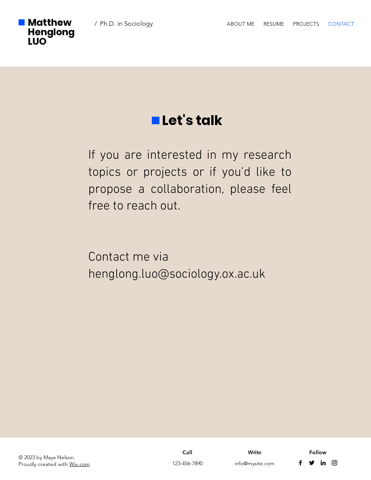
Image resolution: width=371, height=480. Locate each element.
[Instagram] (334, 462)
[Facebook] (300, 462)
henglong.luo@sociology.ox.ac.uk (176, 274)
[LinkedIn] (323, 462)
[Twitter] (311, 462)
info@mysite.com (254, 463)
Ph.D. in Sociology (127, 23)
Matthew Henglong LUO (51, 32)
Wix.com (79, 464)
